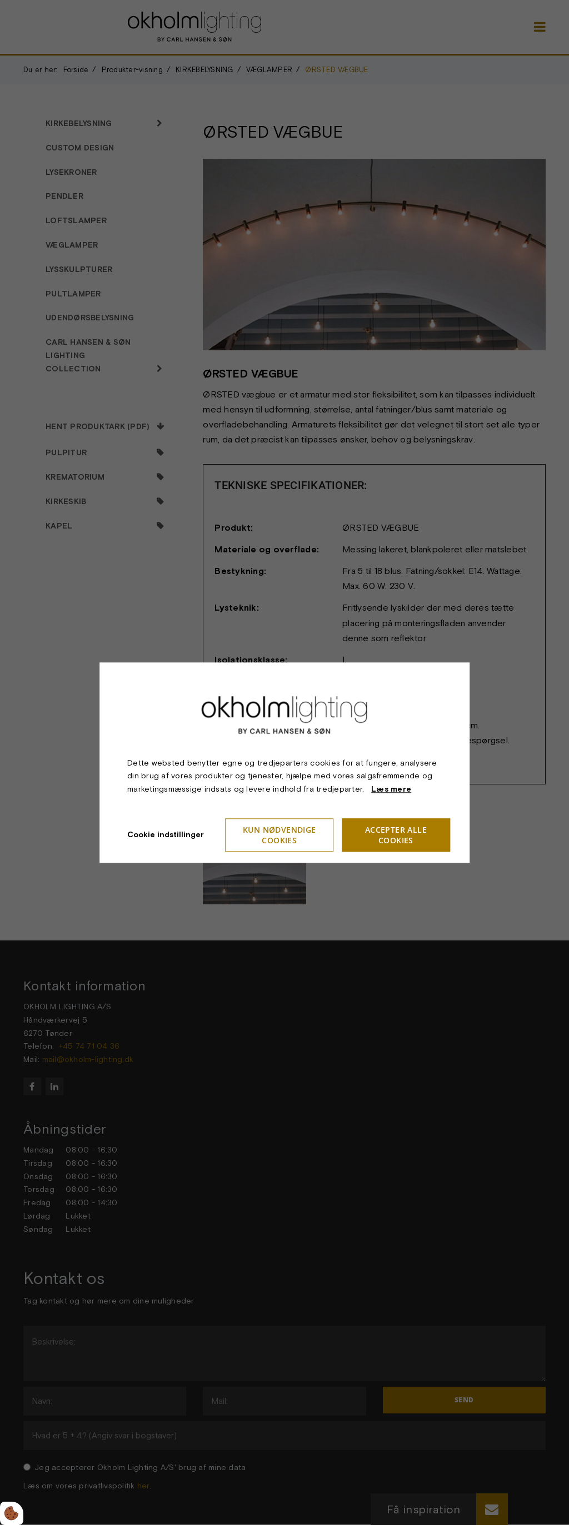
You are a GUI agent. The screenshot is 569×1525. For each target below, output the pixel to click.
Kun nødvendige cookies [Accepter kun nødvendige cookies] (279, 834)
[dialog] (284, 762)
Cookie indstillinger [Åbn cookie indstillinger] (165, 834)
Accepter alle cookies (396, 834)
